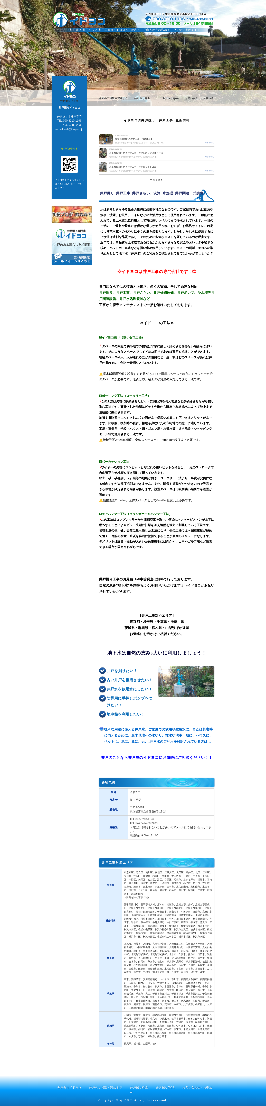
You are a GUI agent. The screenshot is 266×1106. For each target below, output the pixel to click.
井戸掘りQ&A (171, 98)
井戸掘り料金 (142, 98)
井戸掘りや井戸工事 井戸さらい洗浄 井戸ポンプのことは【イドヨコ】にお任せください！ (81, 19)
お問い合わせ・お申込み (199, 98)
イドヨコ (126, 1100)
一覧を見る (156, 179)
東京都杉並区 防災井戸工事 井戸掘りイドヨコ (132, 167)
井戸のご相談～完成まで (113, 98)
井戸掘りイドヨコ (69, 103)
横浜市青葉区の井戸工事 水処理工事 (134, 139)
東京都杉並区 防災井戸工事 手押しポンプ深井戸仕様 (136, 153)
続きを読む (209, 142)
